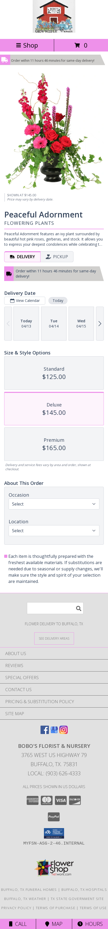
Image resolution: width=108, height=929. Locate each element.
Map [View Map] (53, 923)
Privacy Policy (16, 907)
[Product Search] (55, 608)
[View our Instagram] (63, 732)
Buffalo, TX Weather (25, 898)
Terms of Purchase (55, 907)
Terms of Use (93, 907)
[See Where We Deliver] (54, 638)
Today (58, 300)
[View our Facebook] (45, 732)
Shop (27, 45)
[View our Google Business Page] (54, 732)
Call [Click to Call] (18, 923)
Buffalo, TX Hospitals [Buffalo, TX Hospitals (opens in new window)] (84, 889)
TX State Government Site (77, 898)
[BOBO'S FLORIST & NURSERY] (54, 31)
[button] (54, 833)
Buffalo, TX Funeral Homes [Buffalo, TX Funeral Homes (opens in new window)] (29, 889)
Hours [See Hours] (90, 923)
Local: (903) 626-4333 (54, 773)
